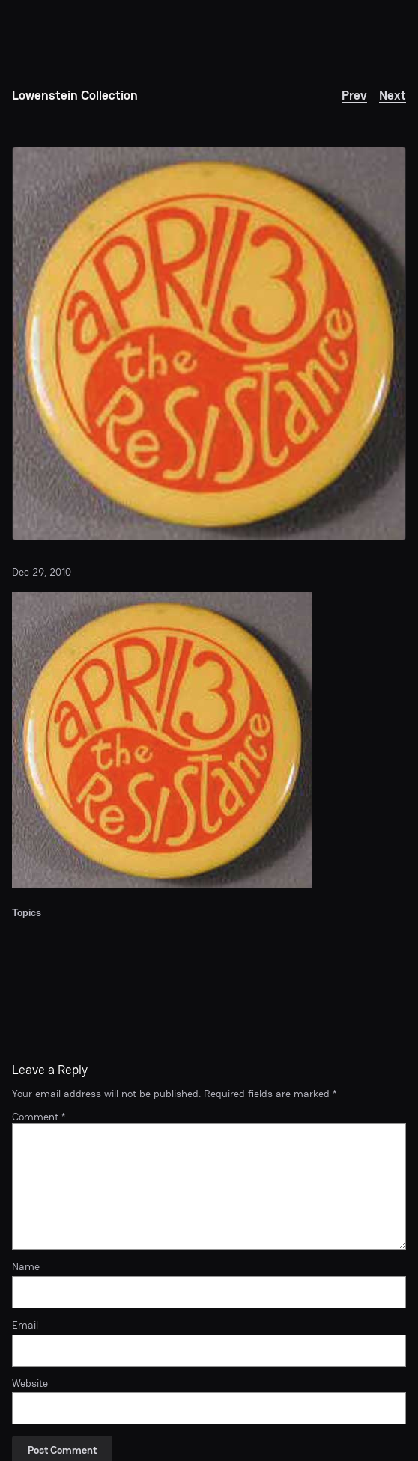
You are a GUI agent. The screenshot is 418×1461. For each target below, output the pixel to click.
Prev (354, 95)
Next (392, 95)
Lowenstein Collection (75, 95)
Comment (38, 1116)
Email (25, 1325)
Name (26, 1266)
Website (30, 1383)
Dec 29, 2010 (41, 572)
